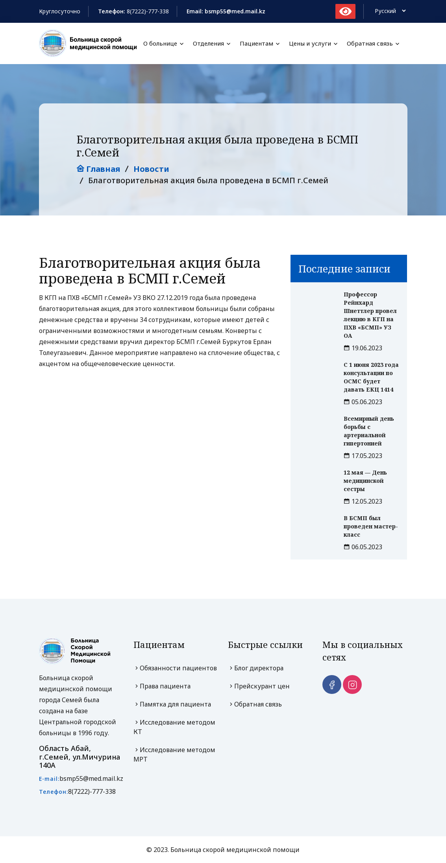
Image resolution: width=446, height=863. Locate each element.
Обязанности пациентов (175, 668)
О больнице (160, 43)
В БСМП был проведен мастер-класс (371, 526)
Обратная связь (370, 43)
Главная (98, 169)
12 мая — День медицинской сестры (365, 481)
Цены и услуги (310, 43)
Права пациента (162, 686)
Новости (151, 169)
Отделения (208, 43)
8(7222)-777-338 (148, 11)
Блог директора (255, 668)
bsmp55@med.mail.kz (91, 778)
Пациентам (256, 43)
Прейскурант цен (259, 686)
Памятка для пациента (172, 704)
